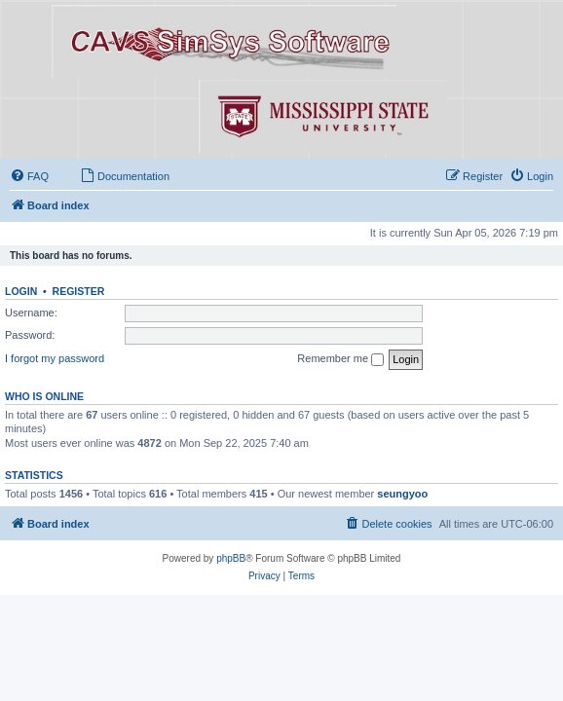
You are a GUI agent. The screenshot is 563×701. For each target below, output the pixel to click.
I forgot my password (54, 358)
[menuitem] (29, 176)
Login (21, 291)
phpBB (230, 558)
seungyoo (402, 493)
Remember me (340, 359)
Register (79, 291)
